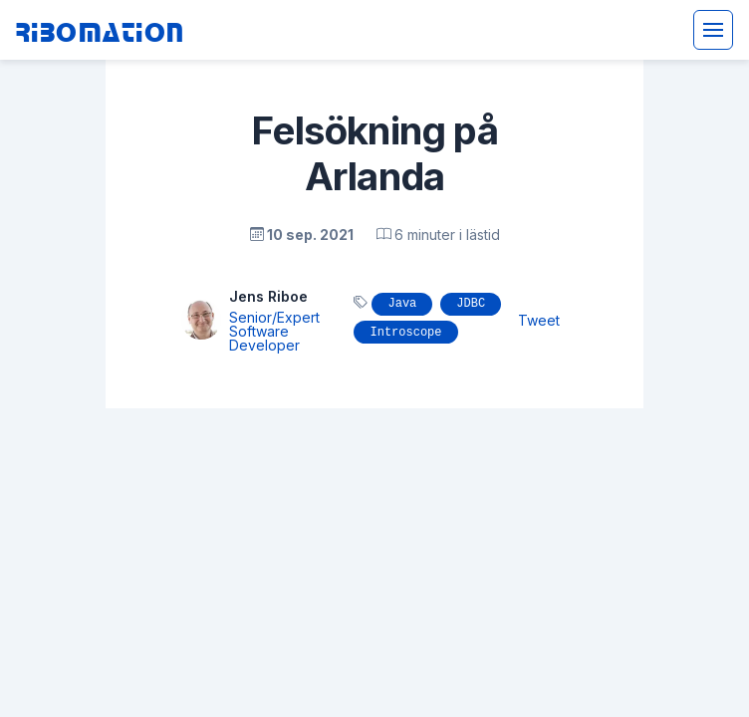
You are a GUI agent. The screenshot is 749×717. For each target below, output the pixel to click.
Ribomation (100, 30)
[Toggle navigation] (713, 30)
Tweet (539, 320)
